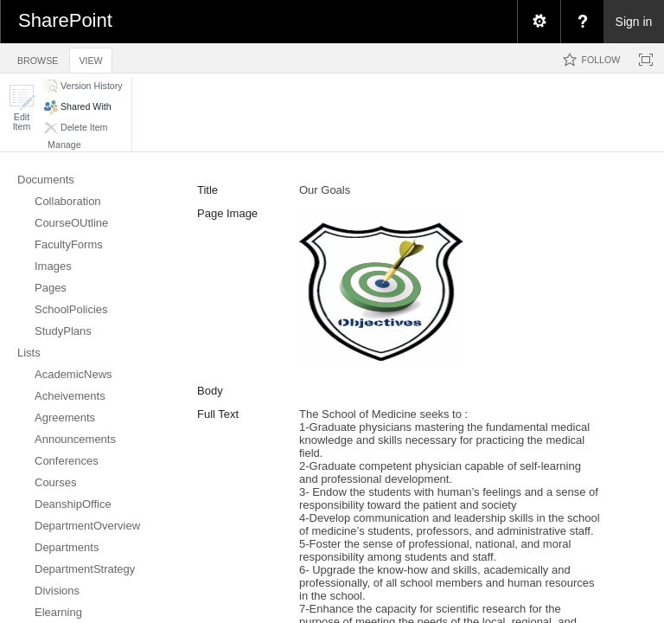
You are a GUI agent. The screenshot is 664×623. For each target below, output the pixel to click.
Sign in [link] (634, 22)
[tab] (37, 57)
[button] (21, 108)
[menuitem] (538, 21)
